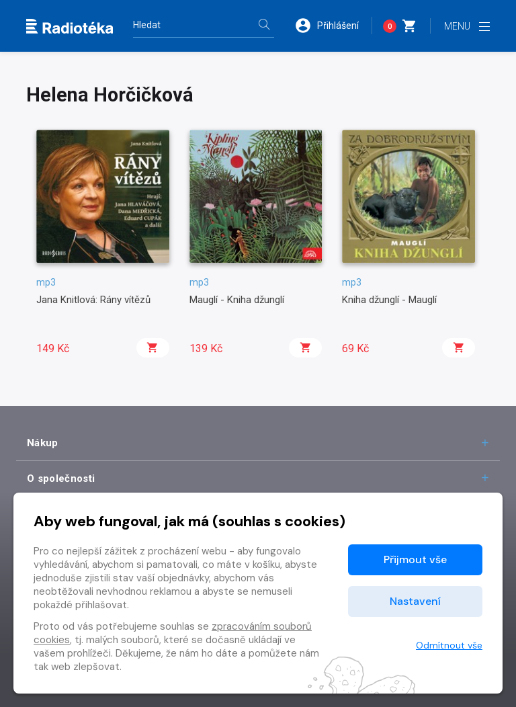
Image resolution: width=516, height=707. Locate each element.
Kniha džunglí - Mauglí (389, 300)
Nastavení (415, 601)
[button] (333, 25)
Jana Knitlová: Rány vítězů (93, 300)
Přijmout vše (415, 559)
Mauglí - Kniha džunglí (236, 300)
